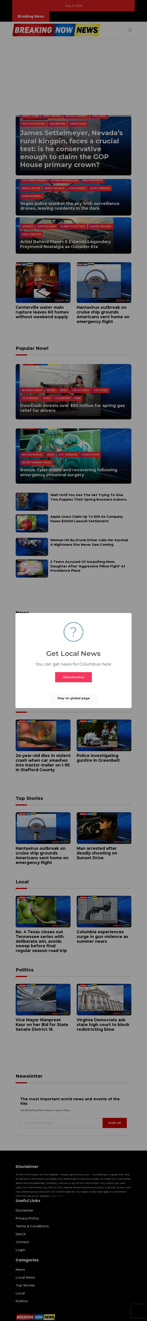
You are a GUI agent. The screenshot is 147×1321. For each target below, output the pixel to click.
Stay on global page (73, 698)
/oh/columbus (73, 677)
